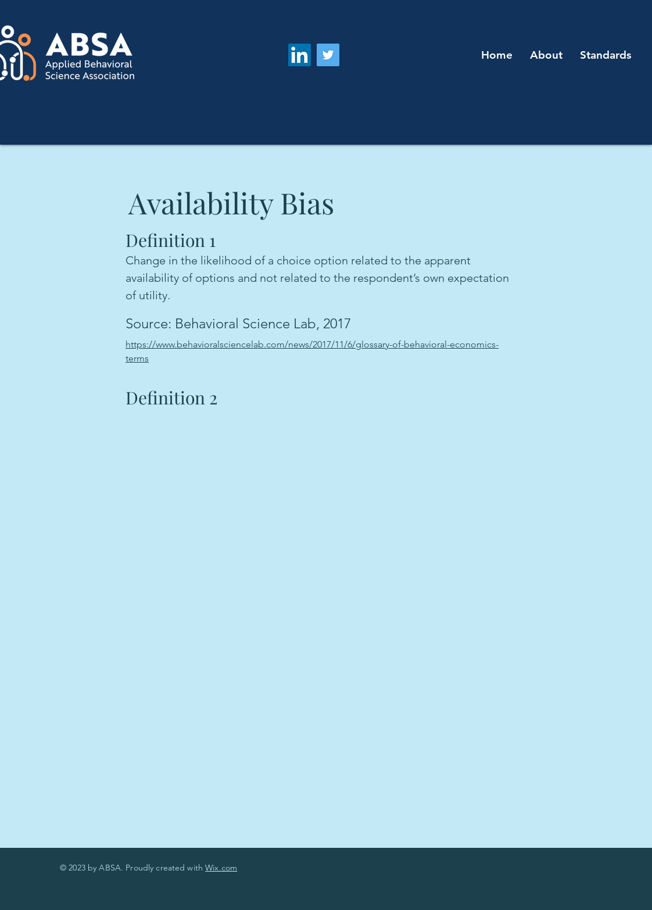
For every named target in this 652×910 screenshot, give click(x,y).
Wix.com (221, 867)
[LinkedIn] (299, 55)
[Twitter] (328, 55)
